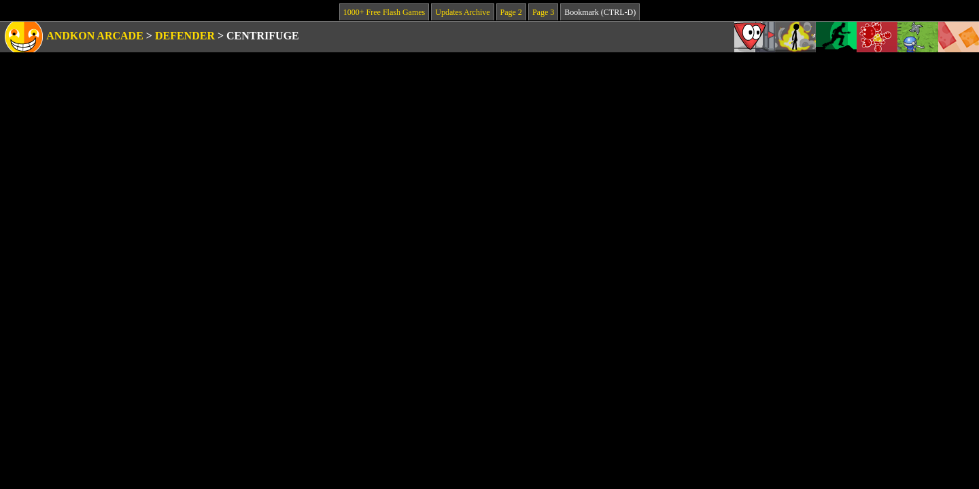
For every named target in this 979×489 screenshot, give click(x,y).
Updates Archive (462, 12)
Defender (185, 35)
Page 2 (511, 12)
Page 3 (543, 12)
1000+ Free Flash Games (384, 12)
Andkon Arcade (94, 35)
